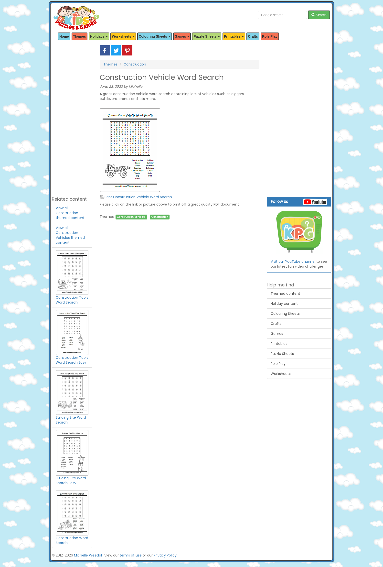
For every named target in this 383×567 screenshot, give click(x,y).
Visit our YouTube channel (293, 261)
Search (319, 15)
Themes (79, 36)
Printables (279, 343)
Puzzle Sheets (282, 353)
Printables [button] (234, 36)
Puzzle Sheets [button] (206, 36)
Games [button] (182, 36)
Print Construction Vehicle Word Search (136, 197)
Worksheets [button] (123, 36)
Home (64, 36)
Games (277, 333)
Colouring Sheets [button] (154, 36)
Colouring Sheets (285, 313)
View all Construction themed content (70, 213)
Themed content (285, 293)
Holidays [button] (99, 36)
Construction (135, 64)
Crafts (253, 36)
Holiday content (284, 303)
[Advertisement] (72, 118)
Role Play (269, 36)
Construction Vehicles (131, 217)
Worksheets (281, 373)
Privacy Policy (165, 555)
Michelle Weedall (88, 555)
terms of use (131, 555)
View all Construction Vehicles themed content (70, 235)
